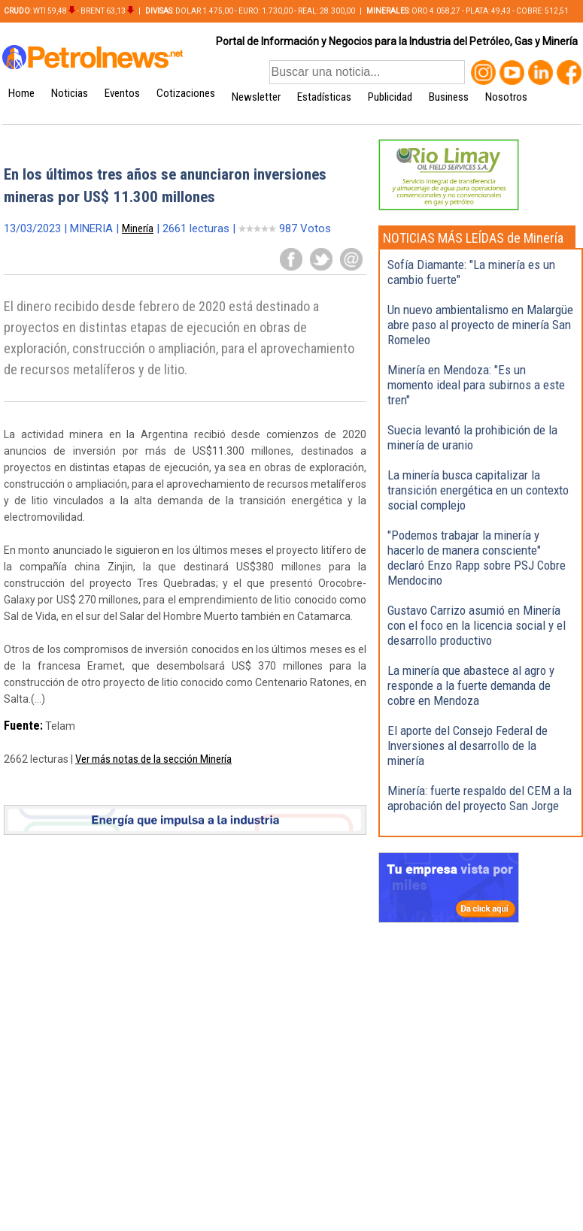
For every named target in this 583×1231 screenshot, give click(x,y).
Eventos (122, 93)
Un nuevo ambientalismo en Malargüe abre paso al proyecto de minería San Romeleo (480, 324)
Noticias (69, 93)
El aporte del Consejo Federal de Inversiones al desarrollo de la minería (467, 745)
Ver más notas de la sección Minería (153, 759)
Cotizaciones (185, 93)
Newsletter (256, 97)
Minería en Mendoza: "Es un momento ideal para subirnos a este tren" (476, 384)
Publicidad (390, 97)
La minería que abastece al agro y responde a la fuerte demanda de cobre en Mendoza (470, 685)
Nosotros (506, 97)
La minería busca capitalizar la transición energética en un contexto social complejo (478, 490)
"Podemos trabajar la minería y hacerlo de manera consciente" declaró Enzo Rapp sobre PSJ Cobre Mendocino (476, 558)
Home (21, 93)
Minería (137, 228)
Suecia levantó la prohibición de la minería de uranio (472, 437)
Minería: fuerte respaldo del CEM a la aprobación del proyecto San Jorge (479, 798)
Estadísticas (324, 97)
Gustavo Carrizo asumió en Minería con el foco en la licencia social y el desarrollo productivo (476, 625)
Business (449, 97)
